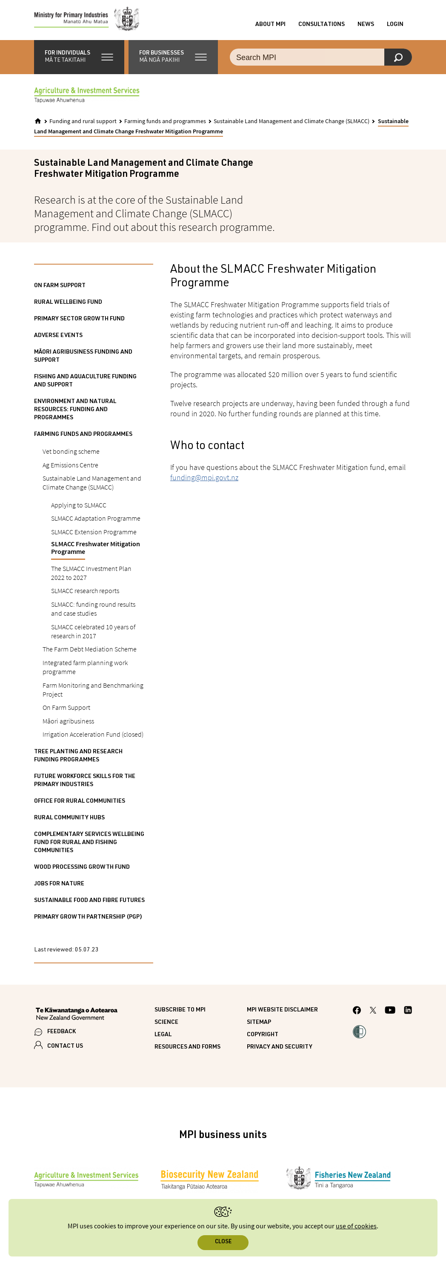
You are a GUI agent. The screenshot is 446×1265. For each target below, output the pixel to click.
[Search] (398, 59)
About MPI (270, 26)
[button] (79, 60)
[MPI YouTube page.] (390, 1014)
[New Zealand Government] (76, 1017)
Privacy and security (279, 1049)
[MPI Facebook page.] (357, 1013)
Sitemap (259, 1025)
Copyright (262, 1037)
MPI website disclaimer (282, 1012)
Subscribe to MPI (180, 1012)
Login (395, 26)
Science (166, 1025)
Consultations (321, 26)
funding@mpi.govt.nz (204, 480)
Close (223, 1242)
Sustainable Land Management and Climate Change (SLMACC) (291, 124)
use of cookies (356, 1226)
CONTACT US (65, 1049)
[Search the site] (321, 59)
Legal (163, 1037)
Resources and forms (187, 1049)
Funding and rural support (83, 124)
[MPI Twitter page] (373, 1013)
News (365, 26)
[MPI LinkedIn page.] (408, 1014)
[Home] (38, 123)
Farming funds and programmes (165, 124)
